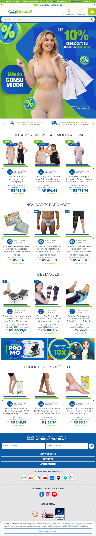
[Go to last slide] (2, 5)
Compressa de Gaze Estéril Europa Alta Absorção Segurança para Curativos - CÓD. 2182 (16, 250)
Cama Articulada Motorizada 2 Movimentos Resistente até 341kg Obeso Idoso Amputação (17, 320)
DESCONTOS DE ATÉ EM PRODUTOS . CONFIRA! (48, 1)
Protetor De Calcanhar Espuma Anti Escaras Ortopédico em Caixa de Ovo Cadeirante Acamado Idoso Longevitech (79, 321)
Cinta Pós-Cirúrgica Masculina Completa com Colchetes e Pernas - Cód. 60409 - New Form (79, 180)
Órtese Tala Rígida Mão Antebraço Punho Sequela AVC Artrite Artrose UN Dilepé (48, 320)
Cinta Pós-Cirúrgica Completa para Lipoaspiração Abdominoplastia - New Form (16, 181)
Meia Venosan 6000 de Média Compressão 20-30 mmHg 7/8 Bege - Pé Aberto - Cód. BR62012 (16, 412)
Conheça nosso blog (48, 5)
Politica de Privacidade (78, 526)
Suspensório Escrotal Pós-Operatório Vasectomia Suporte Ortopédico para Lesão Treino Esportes (48, 250)
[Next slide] (94, 5)
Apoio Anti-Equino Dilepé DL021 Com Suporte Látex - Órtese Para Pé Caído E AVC (48, 411)
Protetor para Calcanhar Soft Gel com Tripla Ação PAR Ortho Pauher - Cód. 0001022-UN (79, 412)
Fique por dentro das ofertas (52, 438)
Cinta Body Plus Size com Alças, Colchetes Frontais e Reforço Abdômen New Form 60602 (47, 180)
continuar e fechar (48, 531)
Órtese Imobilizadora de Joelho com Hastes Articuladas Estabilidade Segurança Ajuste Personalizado (79, 251)
